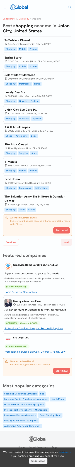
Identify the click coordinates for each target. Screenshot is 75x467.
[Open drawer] (5, 7)
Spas (34, 153)
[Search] (70, 7)
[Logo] (19, 7)
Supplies (23, 153)
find (42, 393)
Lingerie (23, 101)
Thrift (22, 209)
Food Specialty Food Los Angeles (21, 420)
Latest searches (38, 447)
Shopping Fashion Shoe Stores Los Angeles (25, 399)
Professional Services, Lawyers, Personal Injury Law (33, 328)
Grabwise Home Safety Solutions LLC (35, 264)
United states (10, 18)
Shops (9, 135)
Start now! (61, 370)
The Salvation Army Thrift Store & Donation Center (34, 199)
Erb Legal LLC (21, 337)
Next (66, 242)
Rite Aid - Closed (16, 144)
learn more (65, 452)
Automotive (22, 135)
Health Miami (57, 399)
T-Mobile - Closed (17, 40)
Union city (24, 18)
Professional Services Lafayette (20, 415)
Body (33, 135)
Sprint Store (13, 57)
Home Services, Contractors (20, 292)
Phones (33, 49)
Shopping (11, 49)
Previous (11, 242)
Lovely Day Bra (14, 92)
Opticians (24, 118)
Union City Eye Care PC (20, 110)
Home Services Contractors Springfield (24, 404)
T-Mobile (10, 162)
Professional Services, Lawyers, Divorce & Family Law (35, 351)
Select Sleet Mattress (19, 75)
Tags (54, 447)
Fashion (34, 101)
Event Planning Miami (50, 415)
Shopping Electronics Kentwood (20, 393)
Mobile (22, 49)
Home (37, 83)
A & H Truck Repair (17, 127)
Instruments (41, 188)
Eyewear (37, 118)
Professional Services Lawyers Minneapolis (25, 409)
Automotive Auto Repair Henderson (22, 426)
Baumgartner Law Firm (27, 301)
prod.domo (12, 179)
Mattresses (25, 83)
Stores (31, 209)
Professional (25, 188)
